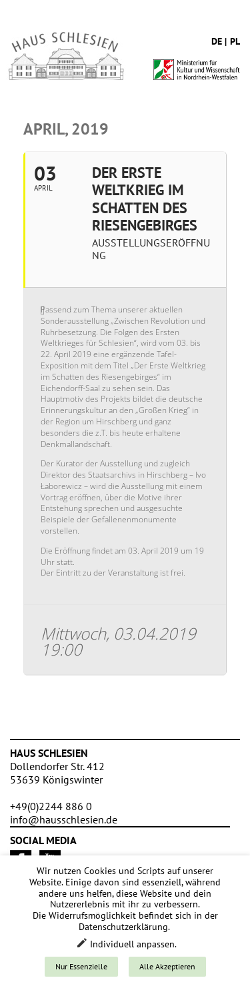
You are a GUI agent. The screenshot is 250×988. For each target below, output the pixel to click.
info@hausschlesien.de (63, 819)
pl (235, 41)
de (216, 41)
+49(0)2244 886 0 (51, 806)
